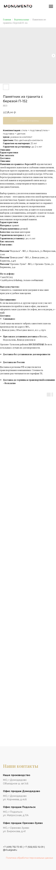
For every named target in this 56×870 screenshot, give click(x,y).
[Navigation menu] (51, 6)
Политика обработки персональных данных (29, 858)
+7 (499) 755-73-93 (12, 847)
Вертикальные (21, 19)
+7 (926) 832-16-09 (33, 847)
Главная (7, 19)
